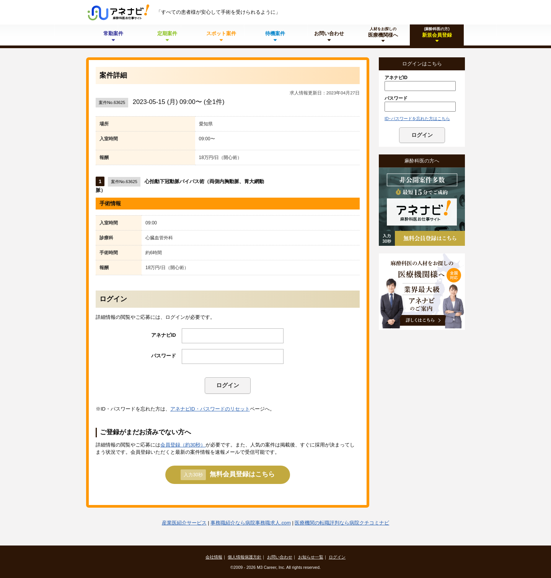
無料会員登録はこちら (227, 474)
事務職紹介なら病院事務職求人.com (250, 523)
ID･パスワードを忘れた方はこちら (417, 118)
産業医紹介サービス (184, 523)
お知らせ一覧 (310, 557)
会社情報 (213, 557)
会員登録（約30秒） (182, 445)
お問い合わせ (279, 557)
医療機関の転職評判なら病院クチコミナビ (342, 523)
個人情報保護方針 (244, 557)
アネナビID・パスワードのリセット (210, 409)
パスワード (163, 356)
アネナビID (163, 335)
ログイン (227, 385)
